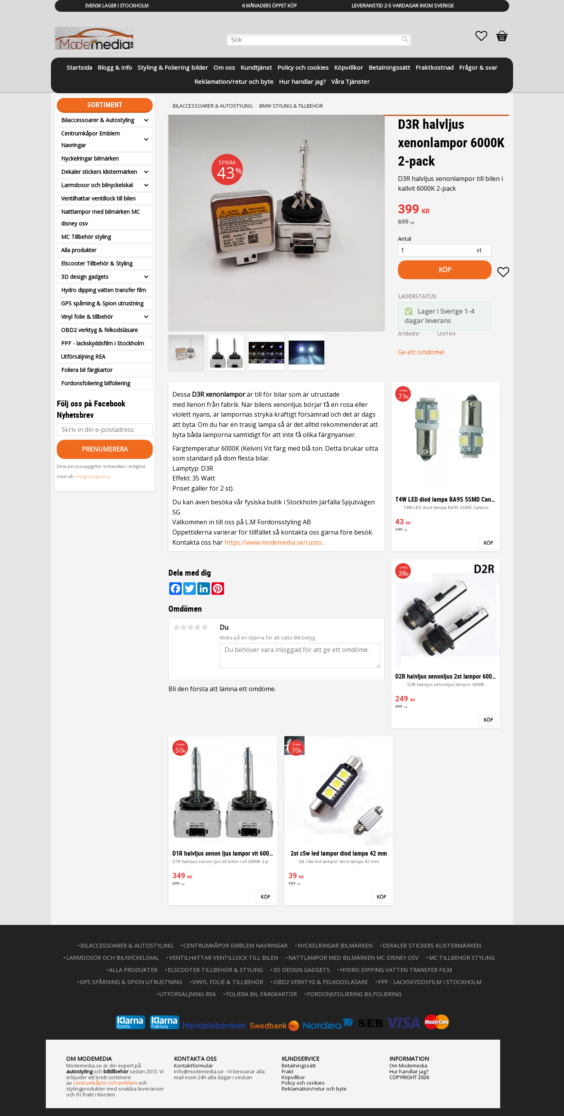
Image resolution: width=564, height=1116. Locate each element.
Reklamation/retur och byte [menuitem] (233, 81)
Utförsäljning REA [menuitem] (83, 356)
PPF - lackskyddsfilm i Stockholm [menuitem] (102, 343)
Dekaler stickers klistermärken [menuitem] (99, 171)
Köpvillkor (293, 1077)
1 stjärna (176, 627)
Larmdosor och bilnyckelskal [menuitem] (97, 185)
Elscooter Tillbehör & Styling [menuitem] (96, 263)
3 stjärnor (190, 627)
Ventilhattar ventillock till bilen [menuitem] (98, 198)
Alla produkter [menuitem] (78, 250)
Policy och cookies (303, 1082)
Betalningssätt (299, 1065)
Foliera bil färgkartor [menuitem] (86, 370)
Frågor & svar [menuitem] (478, 67)
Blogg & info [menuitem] (115, 67)
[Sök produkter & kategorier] (318, 39)
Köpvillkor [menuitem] (348, 67)
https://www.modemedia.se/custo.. (274, 542)
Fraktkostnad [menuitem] (435, 67)
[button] (485, 36)
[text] (453, 210)
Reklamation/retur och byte (314, 1088)
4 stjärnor (197, 627)
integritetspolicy (93, 476)
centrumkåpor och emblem (105, 1082)
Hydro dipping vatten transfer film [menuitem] (103, 290)
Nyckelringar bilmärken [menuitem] (90, 158)
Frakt (287, 1071)
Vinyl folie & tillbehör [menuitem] (87, 316)
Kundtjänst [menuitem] (256, 67)
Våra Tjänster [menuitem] (350, 81)
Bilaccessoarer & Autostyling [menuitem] (97, 120)
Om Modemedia (408, 1065)
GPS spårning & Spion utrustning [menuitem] (102, 303)
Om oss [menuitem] (224, 67)
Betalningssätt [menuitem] (389, 67)
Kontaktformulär (193, 1065)
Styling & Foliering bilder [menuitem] (172, 67)
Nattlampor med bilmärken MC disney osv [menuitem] (100, 217)
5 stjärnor (204, 627)
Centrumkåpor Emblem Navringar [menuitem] (90, 139)
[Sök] (405, 39)
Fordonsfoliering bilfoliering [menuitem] (95, 383)
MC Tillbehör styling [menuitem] (86, 236)
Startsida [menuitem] (79, 67)
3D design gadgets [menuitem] (84, 276)
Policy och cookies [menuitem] (303, 67)
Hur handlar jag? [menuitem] (302, 81)
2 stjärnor (183, 627)
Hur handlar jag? (408, 1071)
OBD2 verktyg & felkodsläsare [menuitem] (99, 330)
